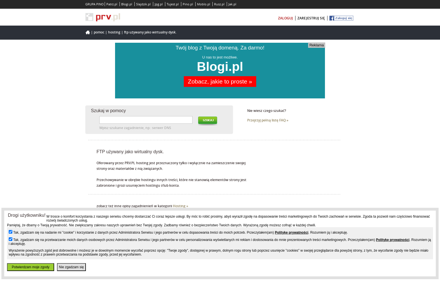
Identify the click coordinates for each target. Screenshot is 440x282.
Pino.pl (188, 4)
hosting (114, 32)
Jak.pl (232, 4)
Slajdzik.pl (143, 4)
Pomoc (99, 32)
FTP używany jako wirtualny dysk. (150, 32)
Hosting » (180, 206)
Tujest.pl (173, 4)
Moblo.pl (203, 4)
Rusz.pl (219, 4)
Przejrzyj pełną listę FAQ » (267, 120)
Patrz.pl (111, 4)
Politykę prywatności (291, 232)
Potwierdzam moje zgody (30, 267)
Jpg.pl (159, 4)
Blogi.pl (126, 4)
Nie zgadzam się (71, 267)
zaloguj (285, 18)
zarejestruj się (311, 18)
